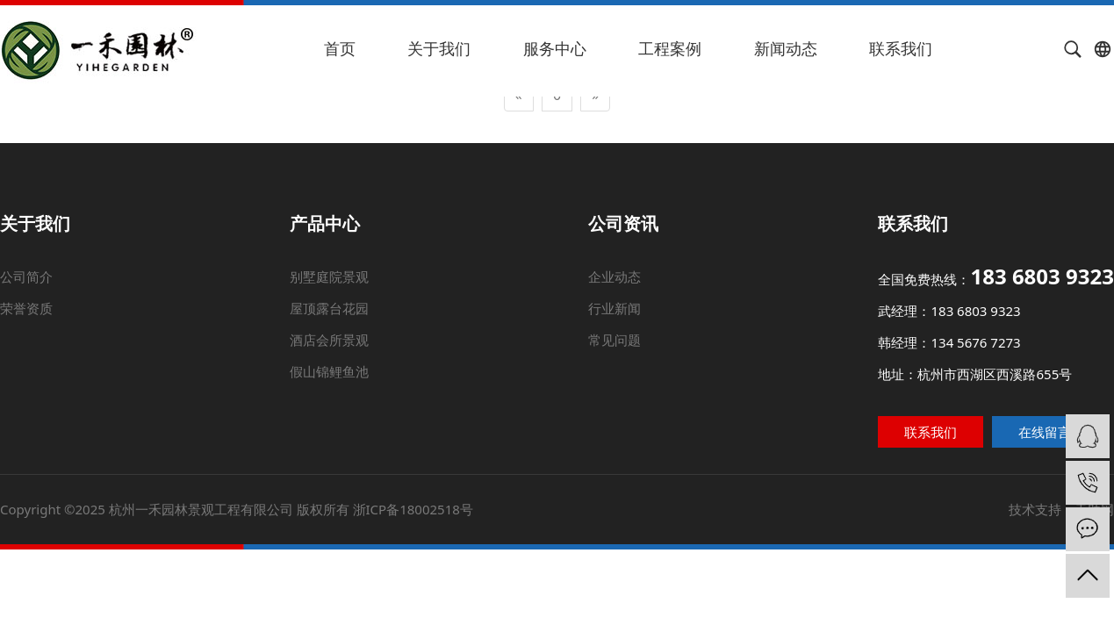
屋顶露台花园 (329, 308)
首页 (340, 48)
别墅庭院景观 (328, 275)
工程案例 (669, 48)
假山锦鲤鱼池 (330, 371)
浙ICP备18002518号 (415, 506)
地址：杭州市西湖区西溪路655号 (974, 374)
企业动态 (616, 275)
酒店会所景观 (330, 339)
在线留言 (1039, 431)
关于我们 (439, 48)
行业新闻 (614, 308)
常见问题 (614, 339)
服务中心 (554, 48)
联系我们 (900, 48)
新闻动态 (785, 48)
